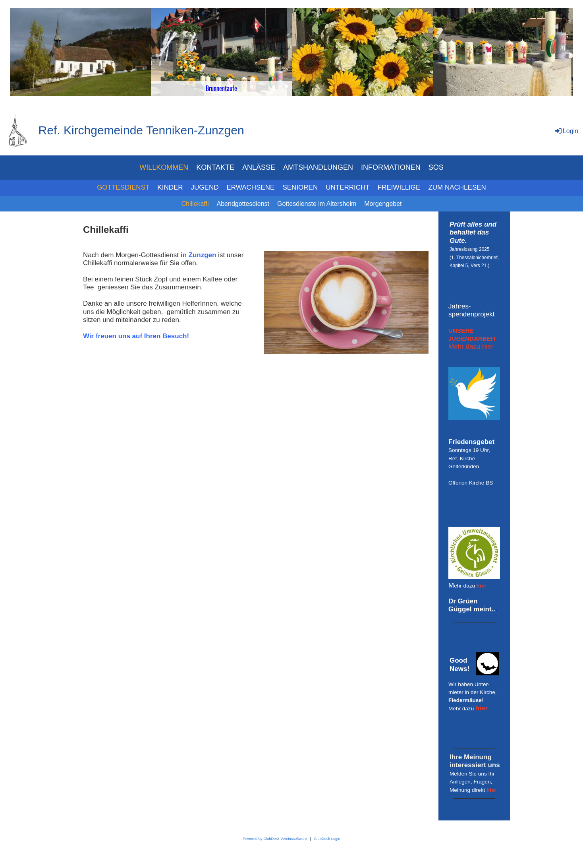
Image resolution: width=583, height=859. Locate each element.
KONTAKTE (215, 167)
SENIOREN (300, 187)
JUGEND (205, 187)
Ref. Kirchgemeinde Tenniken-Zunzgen (141, 130)
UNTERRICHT (348, 187)
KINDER (170, 187)
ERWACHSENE (251, 187)
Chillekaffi (194, 203)
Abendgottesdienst (243, 203)
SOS (436, 167)
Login (566, 131)
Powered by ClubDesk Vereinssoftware (275, 839)
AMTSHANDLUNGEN (318, 167)
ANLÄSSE (258, 167)
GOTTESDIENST (123, 187)
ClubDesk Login (327, 839)
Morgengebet (383, 203)
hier (481, 586)
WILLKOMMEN (163, 167)
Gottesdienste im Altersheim (316, 203)
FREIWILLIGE (399, 187)
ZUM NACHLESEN (457, 187)
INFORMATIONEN (391, 167)
